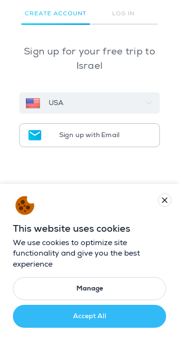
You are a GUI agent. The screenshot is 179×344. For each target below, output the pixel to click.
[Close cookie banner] (164, 200)
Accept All (89, 316)
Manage (89, 288)
